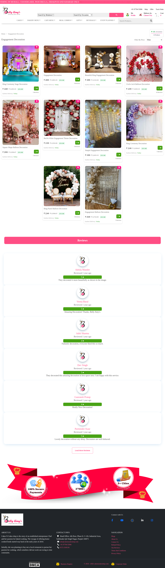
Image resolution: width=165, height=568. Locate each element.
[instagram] (152, 520)
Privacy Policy (116, 553)
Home (3, 34)
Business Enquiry (66, 564)
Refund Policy (116, 545)
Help (146, 9)
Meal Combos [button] (65, 20)
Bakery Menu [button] (33, 20)
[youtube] (122, 520)
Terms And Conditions (118, 550)
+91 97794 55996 (136, 9)
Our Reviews (115, 548)
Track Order (160, 9)
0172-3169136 (64, 547)
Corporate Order (121, 564)
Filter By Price (140, 40)
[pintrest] (132, 520)
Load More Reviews (82, 450)
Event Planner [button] (106, 20)
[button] (130, 14)
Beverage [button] (90, 20)
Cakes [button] (19, 20)
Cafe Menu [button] (49, 20)
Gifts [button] (78, 20)
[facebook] (112, 520)
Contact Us (115, 542)
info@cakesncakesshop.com (69, 542)
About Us (114, 539)
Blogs (113, 536)
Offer (152, 9)
